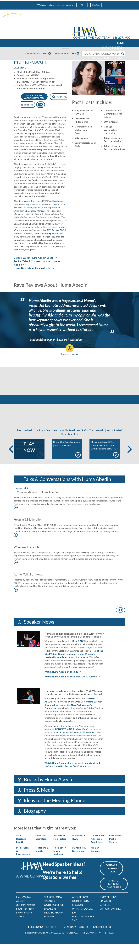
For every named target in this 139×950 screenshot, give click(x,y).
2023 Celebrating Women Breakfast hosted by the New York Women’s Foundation (73, 710)
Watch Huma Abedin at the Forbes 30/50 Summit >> (72, 682)
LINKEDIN (52, 932)
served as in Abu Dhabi (73, 738)
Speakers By (38, 53)
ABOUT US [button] (115, 62)
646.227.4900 (121, 37)
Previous (11, 454)
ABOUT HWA (80, 902)
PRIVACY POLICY (91, 938)
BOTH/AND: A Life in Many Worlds (33, 149)
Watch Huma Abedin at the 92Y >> (62, 677)
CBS (34, 210)
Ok (81, 5)
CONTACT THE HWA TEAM (91, 37)
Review (96, 5)
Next (129, 454)
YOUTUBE (84, 932)
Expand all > (21, 493)
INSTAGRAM (68, 932)
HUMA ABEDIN (80, 646)
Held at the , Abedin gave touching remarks (73, 659)
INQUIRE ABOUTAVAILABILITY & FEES (34, 96)
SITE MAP (109, 938)
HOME (120, 42)
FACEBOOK (100, 932)
